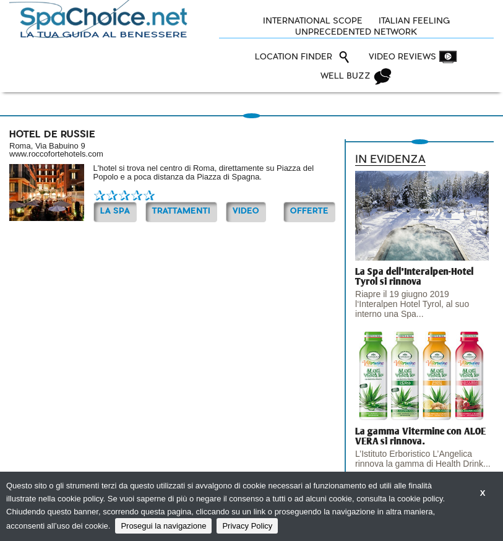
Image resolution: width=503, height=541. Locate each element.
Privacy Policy (247, 525)
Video (246, 211)
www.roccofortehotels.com (56, 153)
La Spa (115, 211)
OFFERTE (309, 211)
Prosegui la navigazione (163, 525)
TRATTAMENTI (181, 211)
